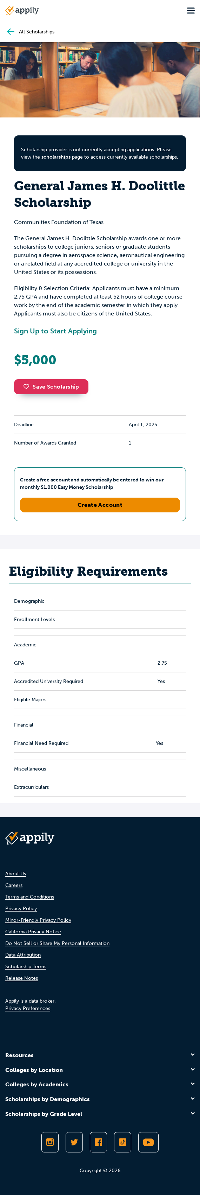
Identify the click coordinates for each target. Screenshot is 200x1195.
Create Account (100, 504)
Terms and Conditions (29, 897)
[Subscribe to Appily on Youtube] (148, 1142)
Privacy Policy (21, 909)
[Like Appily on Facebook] (98, 1142)
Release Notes (21, 978)
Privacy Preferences (27, 1008)
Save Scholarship (51, 386)
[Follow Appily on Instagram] (50, 1142)
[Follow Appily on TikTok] (122, 1142)
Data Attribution (23, 955)
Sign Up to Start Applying (55, 331)
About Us (15, 874)
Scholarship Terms (25, 967)
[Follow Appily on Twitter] (74, 1142)
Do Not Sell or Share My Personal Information (57, 943)
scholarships (56, 157)
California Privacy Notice (33, 932)
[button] (28, 386)
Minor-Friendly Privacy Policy (38, 920)
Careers (13, 885)
